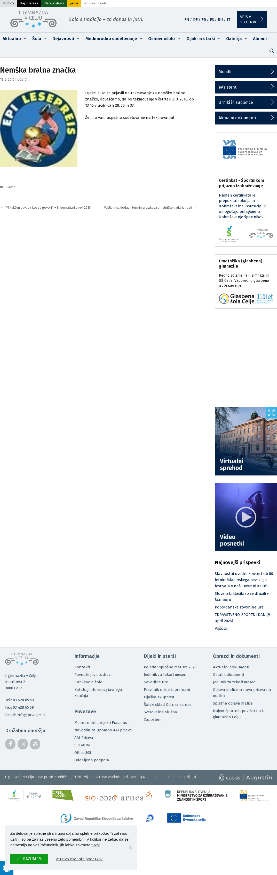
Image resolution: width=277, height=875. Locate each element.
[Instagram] (23, 744)
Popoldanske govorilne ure (239, 607)
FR (204, 19)
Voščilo (221, 628)
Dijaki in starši (205, 39)
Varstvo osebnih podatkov (116, 777)
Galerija (238, 39)
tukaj (95, 845)
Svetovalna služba (160, 712)
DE (195, 19)
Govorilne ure (156, 682)
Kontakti (82, 667)
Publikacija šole (88, 682)
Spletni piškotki (184, 777)
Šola (41, 39)
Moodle (226, 71)
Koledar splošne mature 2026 (170, 667)
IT (228, 19)
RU (220, 19)
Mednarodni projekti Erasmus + (102, 722)
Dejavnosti (67, 39)
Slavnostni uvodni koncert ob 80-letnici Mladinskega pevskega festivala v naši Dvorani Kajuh (245, 579)
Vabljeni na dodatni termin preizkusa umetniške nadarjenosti (148, 207)
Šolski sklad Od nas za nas (168, 704)
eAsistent (227, 87)
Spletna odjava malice (233, 703)
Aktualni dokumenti (237, 117)
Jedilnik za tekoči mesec (165, 674)
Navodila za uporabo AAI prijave (103, 730)
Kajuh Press (29, 3)
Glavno (10, 187)
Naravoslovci (54, 3)
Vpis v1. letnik (248, 19)
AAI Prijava (83, 737)
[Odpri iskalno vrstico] (271, 51)
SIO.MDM (82, 745)
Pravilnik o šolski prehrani (167, 689)
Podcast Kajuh (95, 3)
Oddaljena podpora (91, 760)
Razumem (32, 858)
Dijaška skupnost (159, 697)
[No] (130, 847)
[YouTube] (35, 744)
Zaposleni (152, 719)
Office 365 (82, 752)
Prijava (88, 777)
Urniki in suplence (236, 102)
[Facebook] (10, 744)
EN (186, 19)
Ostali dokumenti (228, 674)
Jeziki (74, 3)
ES (212, 19)
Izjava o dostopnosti (154, 777)
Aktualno (16, 39)
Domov (8, 3)
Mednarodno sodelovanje (115, 39)
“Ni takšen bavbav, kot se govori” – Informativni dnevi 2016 (48, 207)
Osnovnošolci (166, 39)
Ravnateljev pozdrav (92, 674)
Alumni (260, 38)
